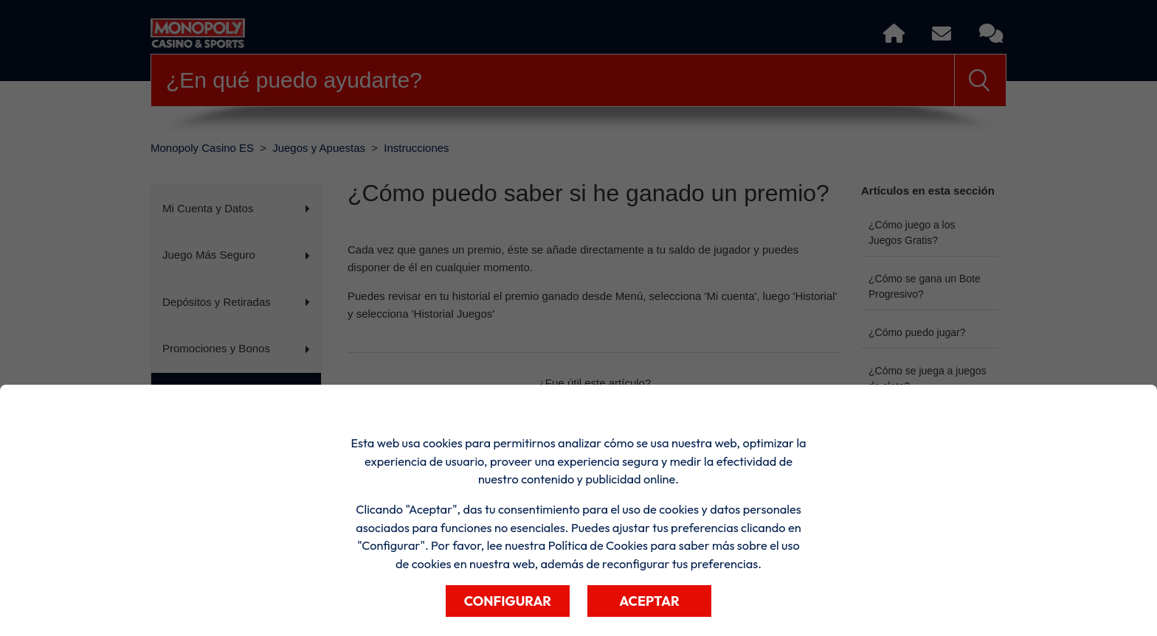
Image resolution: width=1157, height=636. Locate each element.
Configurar (507, 601)
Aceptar (649, 601)
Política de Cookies (598, 545)
